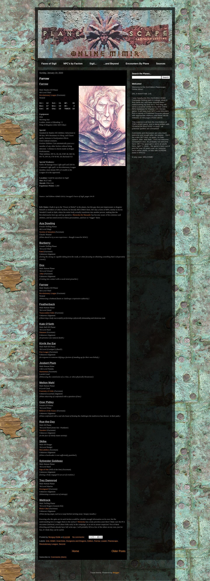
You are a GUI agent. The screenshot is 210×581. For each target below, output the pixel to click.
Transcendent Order (46, 313)
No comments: (78, 537)
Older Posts (118, 551)
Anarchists (60, 541)
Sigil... (93, 63)
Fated (41, 251)
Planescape (113, 541)
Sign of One (44, 469)
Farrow (44, 78)
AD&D (52, 541)
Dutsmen (42, 332)
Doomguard (43, 489)
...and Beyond (111, 63)
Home (75, 551)
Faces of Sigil (48, 63)
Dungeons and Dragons (76, 541)
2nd (47, 541)
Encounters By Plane (137, 63)
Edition (90, 541)
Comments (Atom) (58, 557)
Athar (41, 274)
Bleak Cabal (44, 508)
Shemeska (81, 522)
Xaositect (43, 430)
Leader (104, 541)
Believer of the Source (47, 411)
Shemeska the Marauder (82, 215)
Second (62, 544)
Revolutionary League (47, 95)
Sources (160, 63)
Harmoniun (43, 371)
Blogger (116, 573)
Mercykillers (44, 450)
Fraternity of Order (46, 391)
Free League (44, 352)
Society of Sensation (47, 232)
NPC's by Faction (73, 63)
